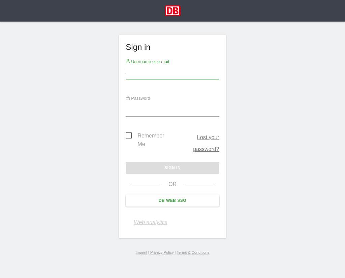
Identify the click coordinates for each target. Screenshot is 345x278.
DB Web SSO (172, 200)
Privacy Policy (162, 252)
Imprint (141, 252)
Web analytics (150, 222)
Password (138, 98)
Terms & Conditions (193, 252)
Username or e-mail (147, 61)
